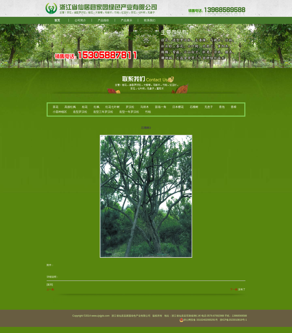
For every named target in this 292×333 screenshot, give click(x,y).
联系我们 (149, 20)
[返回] (50, 284)
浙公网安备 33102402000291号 (198, 319)
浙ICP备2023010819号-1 (233, 319)
